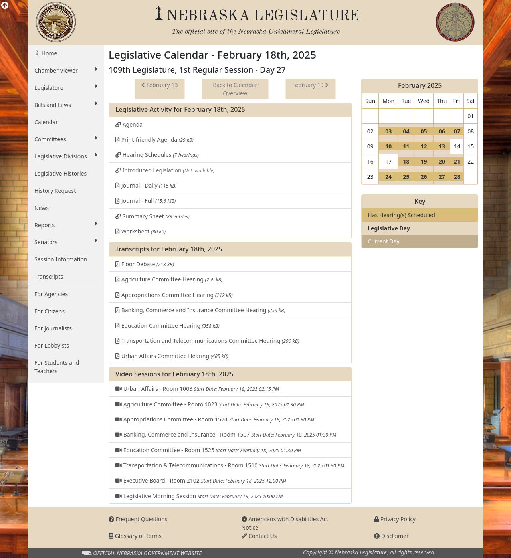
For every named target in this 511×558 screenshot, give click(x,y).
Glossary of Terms (135, 536)
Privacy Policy (395, 519)
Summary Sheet (152, 216)
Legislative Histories (60, 173)
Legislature (65, 87)
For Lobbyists (51, 345)
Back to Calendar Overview (235, 89)
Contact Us (259, 536)
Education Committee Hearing (167, 325)
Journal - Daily (145, 185)
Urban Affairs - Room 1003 (197, 388)
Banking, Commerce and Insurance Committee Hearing (200, 310)
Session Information (60, 259)
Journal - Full (145, 200)
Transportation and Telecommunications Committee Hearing (207, 340)
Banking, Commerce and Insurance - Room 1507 (225, 434)
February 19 (310, 85)
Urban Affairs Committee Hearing (171, 356)
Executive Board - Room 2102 (200, 480)
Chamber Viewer (65, 70)
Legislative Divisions (65, 156)
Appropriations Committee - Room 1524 (214, 419)
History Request (55, 190)
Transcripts (48, 276)
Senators (65, 242)
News (41, 208)
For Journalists (53, 328)
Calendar (46, 122)
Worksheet (140, 231)
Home (48, 53)
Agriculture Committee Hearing (168, 279)
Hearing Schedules (157, 154)
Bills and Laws (65, 105)
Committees (65, 139)
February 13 (159, 85)
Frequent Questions (138, 519)
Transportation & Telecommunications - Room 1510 (229, 465)
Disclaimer (391, 536)
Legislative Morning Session (199, 496)
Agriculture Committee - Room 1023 (209, 404)
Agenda (129, 124)
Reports (65, 225)
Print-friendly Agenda (154, 139)
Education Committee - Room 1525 (208, 450)
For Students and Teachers (56, 367)
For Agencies (51, 294)
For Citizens (49, 311)
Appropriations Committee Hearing (174, 295)
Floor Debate (144, 264)
